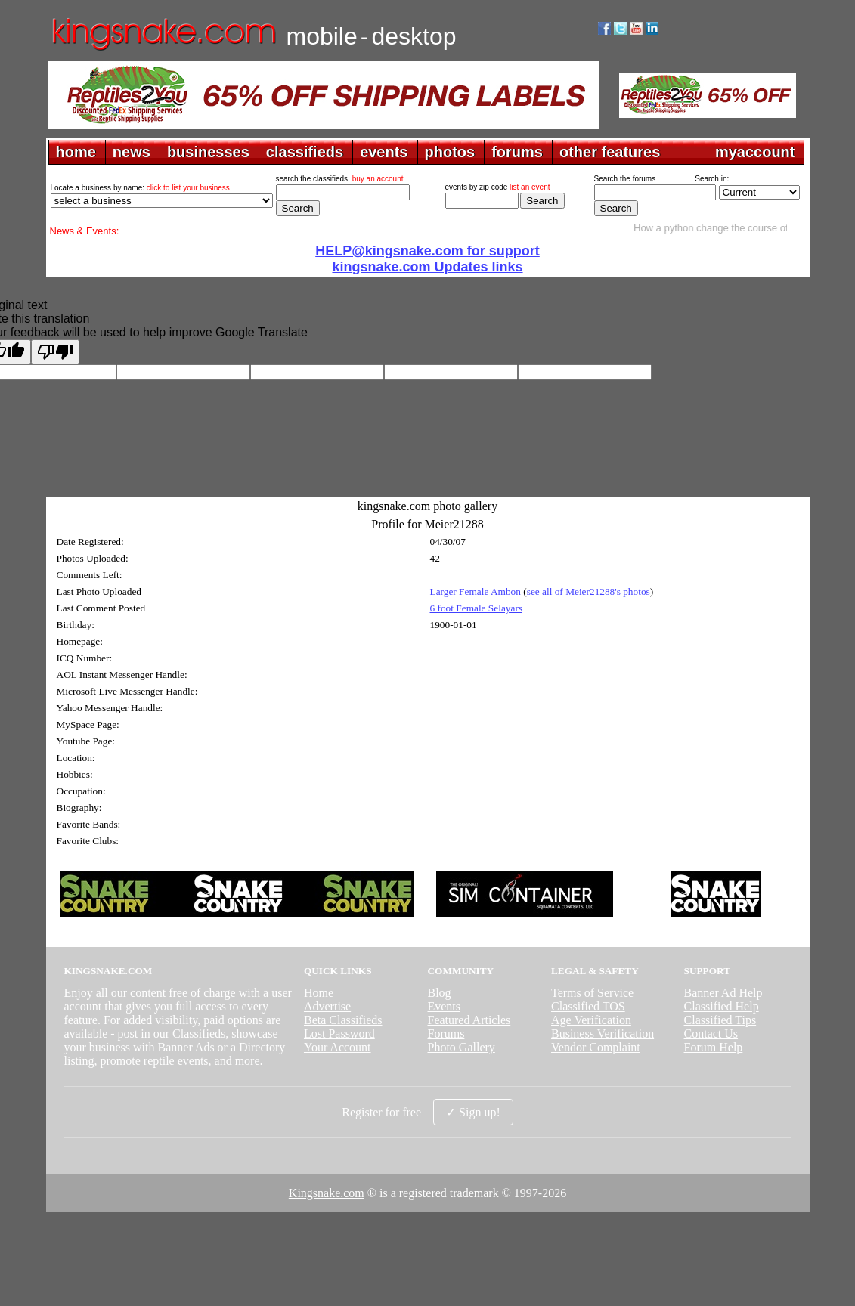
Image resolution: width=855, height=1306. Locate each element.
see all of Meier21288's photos (588, 591)
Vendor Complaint (595, 1047)
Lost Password (339, 1033)
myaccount (755, 152)
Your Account (337, 1047)
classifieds (304, 152)
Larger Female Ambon (475, 591)
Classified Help (721, 1006)
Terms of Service (592, 992)
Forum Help (713, 1047)
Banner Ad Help (723, 992)
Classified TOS (588, 1006)
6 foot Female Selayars (476, 608)
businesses (208, 152)
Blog (439, 992)
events (383, 152)
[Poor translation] (55, 351)
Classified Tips (720, 1020)
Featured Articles (468, 1020)
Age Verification (591, 1020)
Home (318, 992)
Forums (445, 1033)
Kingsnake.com (326, 1193)
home (76, 152)
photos (450, 152)
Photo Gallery (460, 1047)
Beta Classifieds (343, 1020)
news (131, 152)
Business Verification (602, 1033)
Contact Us (711, 1033)
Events (443, 1006)
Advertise (327, 1006)
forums (517, 152)
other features (609, 152)
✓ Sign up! (473, 1112)
